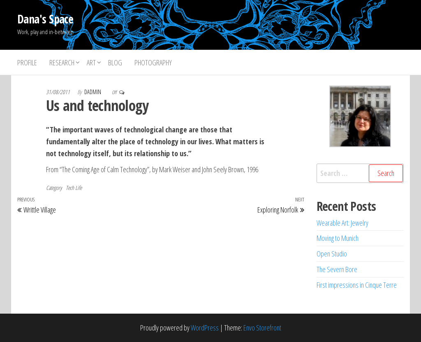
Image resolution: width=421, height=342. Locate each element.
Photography (153, 62)
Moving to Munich (338, 238)
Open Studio (332, 254)
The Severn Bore (337, 269)
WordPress (205, 328)
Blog (115, 62)
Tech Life (74, 188)
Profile (27, 62)
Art (91, 62)
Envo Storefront (262, 328)
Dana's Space (45, 19)
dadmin (93, 92)
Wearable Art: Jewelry (342, 223)
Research (61, 62)
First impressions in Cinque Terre (357, 285)
